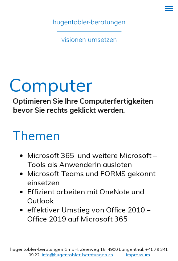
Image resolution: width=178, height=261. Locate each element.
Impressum (138, 254)
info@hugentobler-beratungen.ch (77, 254)
